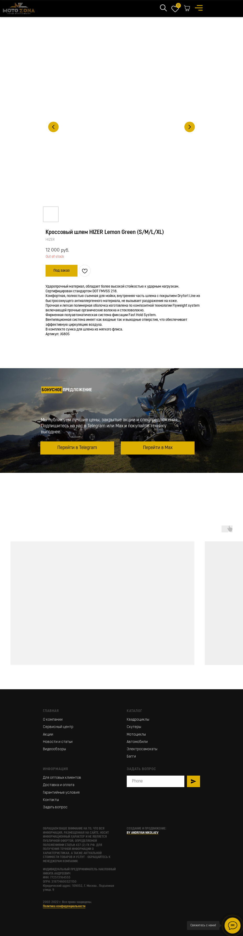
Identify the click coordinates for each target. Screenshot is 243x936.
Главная (51, 711)
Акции (48, 735)
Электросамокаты (142, 749)
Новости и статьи (58, 742)
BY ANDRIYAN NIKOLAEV (142, 832)
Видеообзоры (54, 749)
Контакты (51, 800)
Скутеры (134, 727)
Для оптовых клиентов (62, 778)
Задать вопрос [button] (55, 807)
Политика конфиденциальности (64, 906)
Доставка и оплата (58, 785)
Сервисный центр (58, 727)
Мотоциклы (136, 735)
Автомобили (137, 742)
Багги (131, 757)
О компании (53, 720)
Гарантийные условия (61, 793)
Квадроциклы (138, 720)
